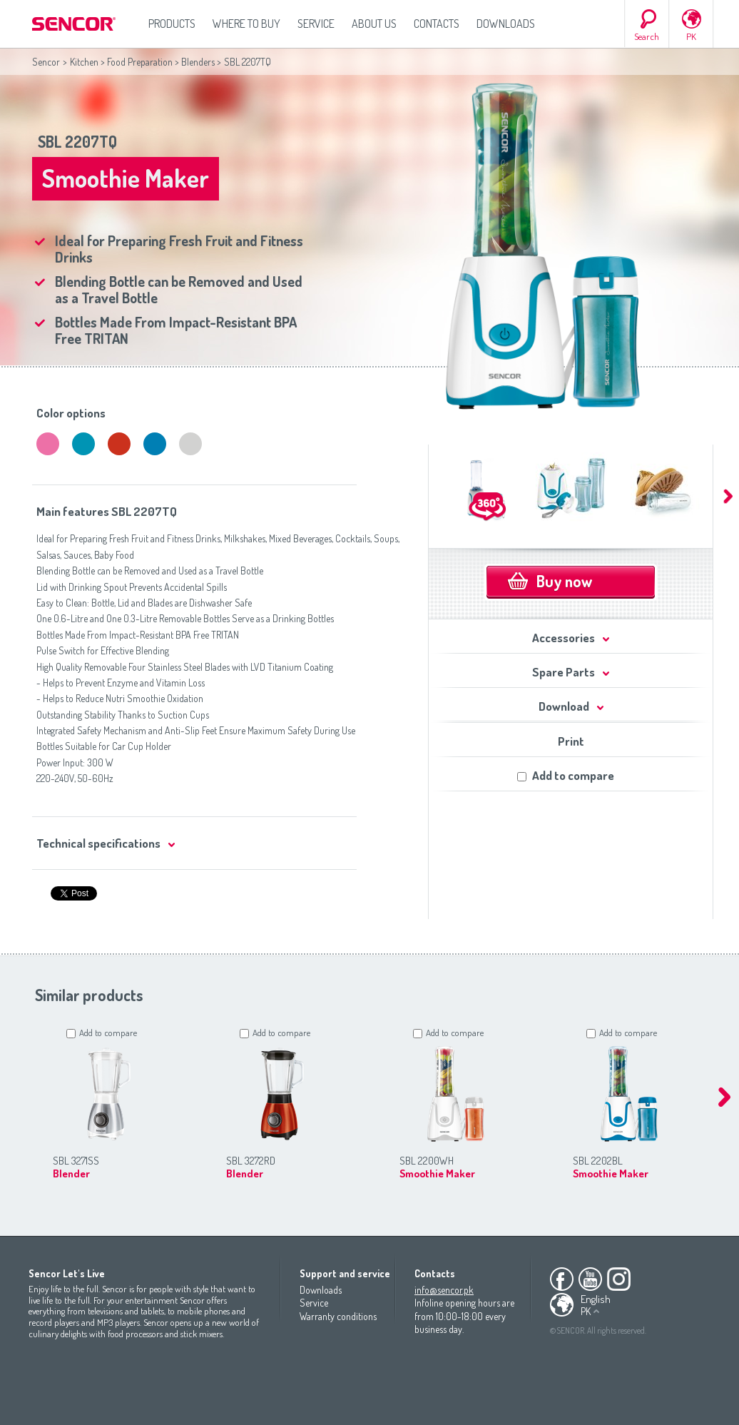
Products (171, 23)
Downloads (505, 23)
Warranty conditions (338, 1316)
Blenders (198, 62)
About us (374, 23)
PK (691, 36)
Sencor (46, 62)
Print (571, 741)
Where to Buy (246, 23)
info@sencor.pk (444, 1290)
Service (316, 23)
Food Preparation (140, 62)
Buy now (564, 581)
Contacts (436, 23)
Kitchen (84, 62)
